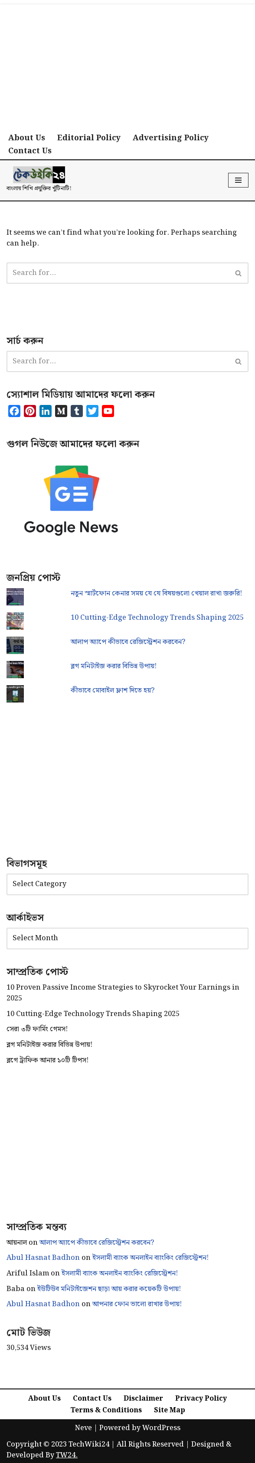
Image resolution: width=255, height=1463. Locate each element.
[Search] (118, 273)
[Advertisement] (127, 65)
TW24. (67, 1455)
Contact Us (30, 151)
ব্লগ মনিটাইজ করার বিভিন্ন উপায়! (114, 666)
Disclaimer (143, 1398)
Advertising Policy (171, 138)
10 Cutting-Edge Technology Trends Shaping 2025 (157, 617)
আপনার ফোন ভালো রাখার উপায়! (137, 1304)
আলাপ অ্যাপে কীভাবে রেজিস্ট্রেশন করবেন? (128, 642)
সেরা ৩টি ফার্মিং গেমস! (37, 1029)
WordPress (161, 1428)
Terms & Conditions (106, 1410)
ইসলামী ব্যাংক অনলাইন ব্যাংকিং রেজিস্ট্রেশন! (150, 1258)
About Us (26, 138)
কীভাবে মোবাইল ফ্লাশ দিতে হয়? (112, 690)
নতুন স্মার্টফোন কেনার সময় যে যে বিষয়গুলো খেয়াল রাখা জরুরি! (156, 593)
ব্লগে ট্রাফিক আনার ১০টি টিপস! (47, 1060)
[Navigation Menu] (238, 180)
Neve (83, 1428)
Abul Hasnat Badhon (43, 1258)
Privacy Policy (201, 1398)
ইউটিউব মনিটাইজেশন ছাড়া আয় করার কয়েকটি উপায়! (109, 1289)
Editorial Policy (89, 138)
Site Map (169, 1410)
